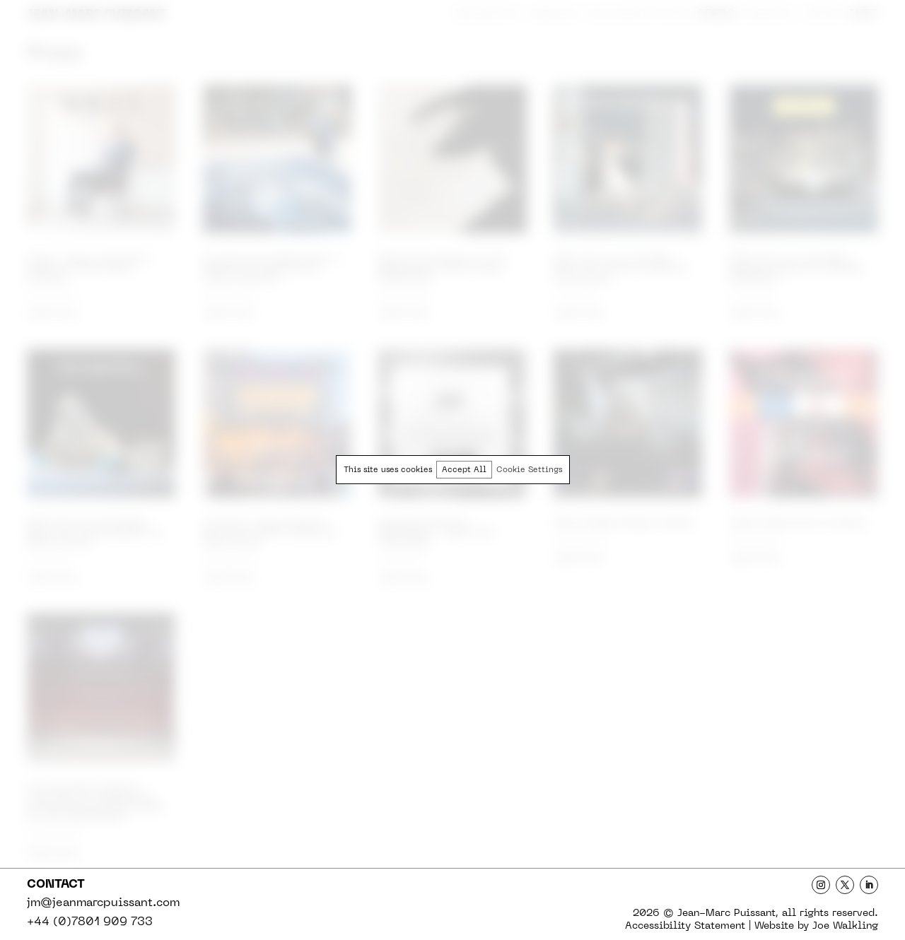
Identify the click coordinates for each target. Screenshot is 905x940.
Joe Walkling (845, 926)
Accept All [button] (464, 470)
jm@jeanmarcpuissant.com (103, 903)
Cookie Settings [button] (529, 470)
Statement (685, 926)
